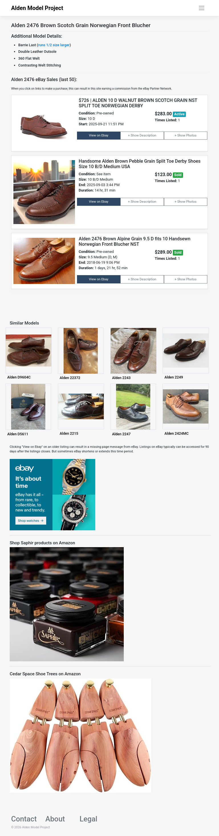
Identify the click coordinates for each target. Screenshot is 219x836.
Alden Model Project (37, 8)
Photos (191, 135)
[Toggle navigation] (202, 8)
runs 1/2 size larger (54, 45)
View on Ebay (98, 135)
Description (147, 135)
